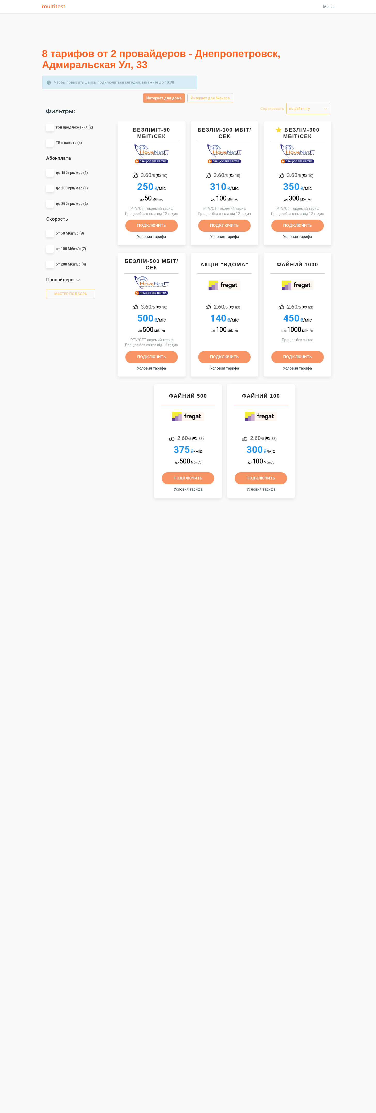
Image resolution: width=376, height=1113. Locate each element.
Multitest (55, 6)
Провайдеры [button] (60, 279)
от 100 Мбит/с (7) (71, 249)
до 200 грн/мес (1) (72, 188)
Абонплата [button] (58, 158)
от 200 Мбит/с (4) (71, 264)
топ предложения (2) (74, 127)
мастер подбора (70, 294)
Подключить (151, 225)
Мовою (329, 7)
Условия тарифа (151, 236)
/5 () (154, 175)
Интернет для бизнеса (210, 98)
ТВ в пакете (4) (69, 143)
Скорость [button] (57, 219)
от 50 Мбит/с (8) (70, 233)
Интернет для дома (164, 98)
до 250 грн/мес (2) (72, 204)
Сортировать (272, 109)
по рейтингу (299, 109)
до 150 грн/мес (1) (72, 173)
